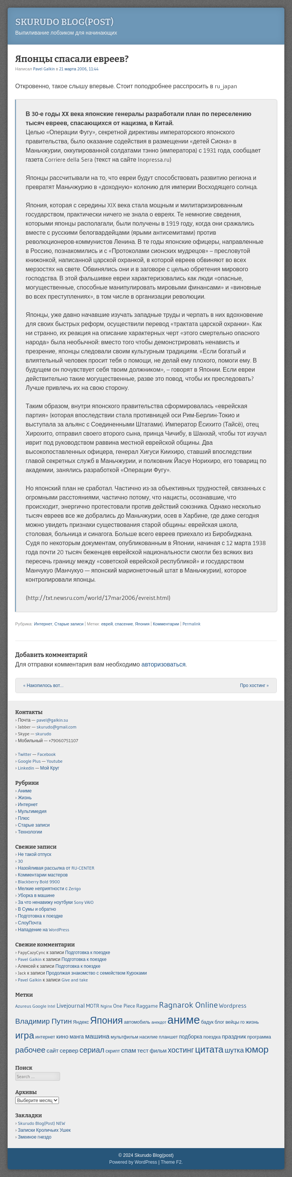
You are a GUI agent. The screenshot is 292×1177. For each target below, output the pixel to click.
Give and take (75, 980)
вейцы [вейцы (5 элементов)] (232, 1022)
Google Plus (29, 761)
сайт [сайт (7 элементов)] (53, 1050)
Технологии (30, 832)
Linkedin (26, 768)
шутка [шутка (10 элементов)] (234, 1050)
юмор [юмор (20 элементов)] (256, 1049)
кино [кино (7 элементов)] (62, 1036)
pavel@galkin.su (52, 720)
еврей (107, 624)
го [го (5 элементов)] (242, 1022)
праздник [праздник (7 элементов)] (234, 1036)
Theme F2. (172, 1162)
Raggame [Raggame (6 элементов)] (147, 1005)
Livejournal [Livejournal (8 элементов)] (70, 1005)
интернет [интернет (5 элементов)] (45, 1037)
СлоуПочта (29, 923)
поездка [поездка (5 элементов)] (212, 1037)
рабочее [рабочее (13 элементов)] (30, 1050)
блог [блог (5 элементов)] (219, 1022)
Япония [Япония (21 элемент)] (106, 1020)
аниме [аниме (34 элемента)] (183, 1020)
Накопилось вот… (43, 685)
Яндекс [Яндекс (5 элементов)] (81, 1022)
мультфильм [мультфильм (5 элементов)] (124, 1037)
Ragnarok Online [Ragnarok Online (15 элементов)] (188, 1005)
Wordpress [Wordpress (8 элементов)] (232, 1005)
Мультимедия (32, 811)
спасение (124, 624)
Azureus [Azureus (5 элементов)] (23, 1006)
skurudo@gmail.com (56, 727)
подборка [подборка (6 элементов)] (190, 1036)
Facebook (46, 754)
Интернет (43, 624)
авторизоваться (163, 664)
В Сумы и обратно (37, 909)
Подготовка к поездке (40, 916)
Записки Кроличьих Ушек (44, 1130)
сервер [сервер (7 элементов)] (69, 1050)
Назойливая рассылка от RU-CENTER (56, 868)
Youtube (55, 761)
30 (20, 861)
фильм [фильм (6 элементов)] (158, 1050)
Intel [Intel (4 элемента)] (51, 1006)
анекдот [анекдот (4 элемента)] (158, 1022)
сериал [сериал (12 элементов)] (91, 1050)
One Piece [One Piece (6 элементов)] (124, 1005)
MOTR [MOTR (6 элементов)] (92, 1005)
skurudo (43, 733)
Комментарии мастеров (43, 875)
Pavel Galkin (44, 69)
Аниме (25, 791)
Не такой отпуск (34, 854)
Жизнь (25, 797)
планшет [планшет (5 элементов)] (168, 1037)
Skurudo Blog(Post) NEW (41, 1123)
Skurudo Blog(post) (64, 22)
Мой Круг (49, 768)
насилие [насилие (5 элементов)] (149, 1037)
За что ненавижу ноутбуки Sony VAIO (56, 902)
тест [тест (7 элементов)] (143, 1050)
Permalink (191, 624)
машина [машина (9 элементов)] (97, 1036)
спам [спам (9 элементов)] (128, 1050)
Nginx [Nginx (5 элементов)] (106, 1006)
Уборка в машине (36, 895)
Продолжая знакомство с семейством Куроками (96, 973)
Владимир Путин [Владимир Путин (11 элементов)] (43, 1021)
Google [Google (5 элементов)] (39, 1006)
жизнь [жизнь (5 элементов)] (252, 1022)
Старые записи (69, 624)
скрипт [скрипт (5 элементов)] (112, 1051)
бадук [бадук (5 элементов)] (207, 1022)
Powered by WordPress (133, 1162)
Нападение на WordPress (43, 929)
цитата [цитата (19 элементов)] (209, 1049)
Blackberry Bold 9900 (39, 881)
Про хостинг (254, 685)
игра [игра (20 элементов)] (24, 1035)
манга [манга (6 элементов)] (77, 1036)
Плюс (24, 818)
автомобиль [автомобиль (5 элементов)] (137, 1022)
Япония (142, 624)
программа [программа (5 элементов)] (259, 1037)
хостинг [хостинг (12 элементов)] (181, 1050)
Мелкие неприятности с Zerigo (49, 888)
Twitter (25, 754)
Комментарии (166, 624)
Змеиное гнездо (34, 1137)
